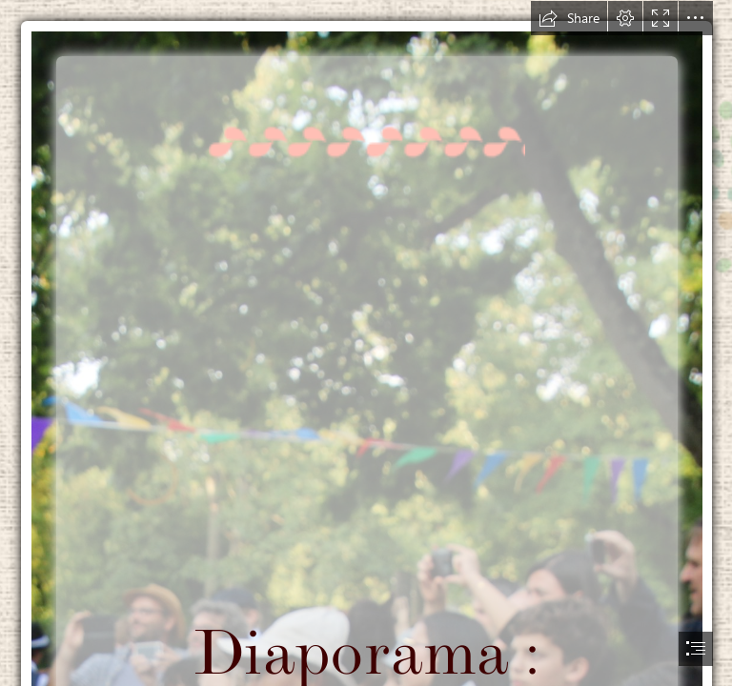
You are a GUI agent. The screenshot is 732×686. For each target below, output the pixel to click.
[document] (366, 343)
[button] (569, 18)
